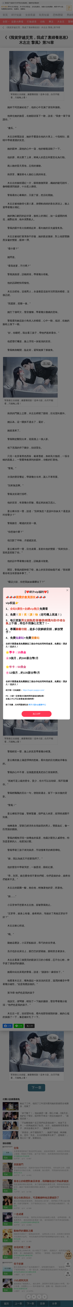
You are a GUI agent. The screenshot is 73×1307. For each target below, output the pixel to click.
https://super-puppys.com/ (33, 690)
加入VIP (36, 714)
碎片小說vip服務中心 (37, 705)
